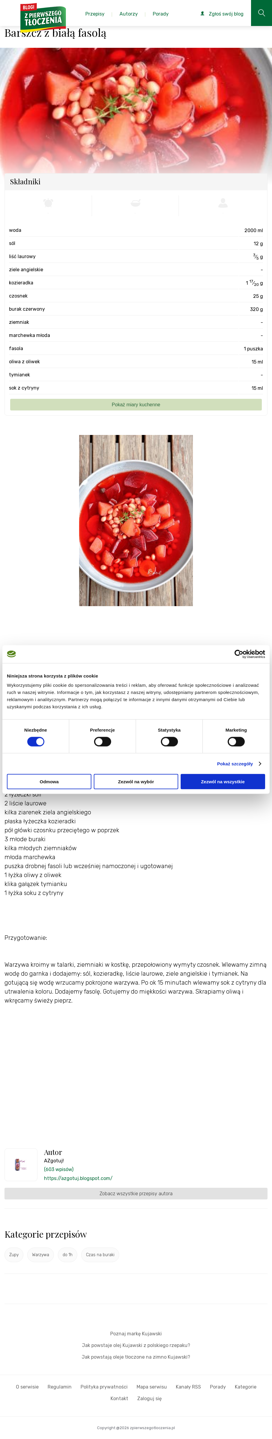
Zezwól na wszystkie (223, 781)
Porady (218, 1387)
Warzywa (40, 1254)
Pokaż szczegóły (235, 763)
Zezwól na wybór (136, 781)
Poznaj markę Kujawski (136, 1334)
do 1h (67, 1254)
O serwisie (27, 1387)
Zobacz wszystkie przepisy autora (136, 1193)
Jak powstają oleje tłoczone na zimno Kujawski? (136, 1357)
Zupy (14, 1254)
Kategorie (245, 1387)
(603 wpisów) (58, 1169)
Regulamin (60, 1387)
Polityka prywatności (104, 1387)
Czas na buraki (100, 1254)
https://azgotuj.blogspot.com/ (78, 1178)
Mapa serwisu (152, 1387)
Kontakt (119, 1398)
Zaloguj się (149, 1398)
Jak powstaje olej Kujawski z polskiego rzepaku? (136, 1345)
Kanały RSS (188, 1387)
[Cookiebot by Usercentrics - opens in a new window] (239, 653)
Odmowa (49, 781)
